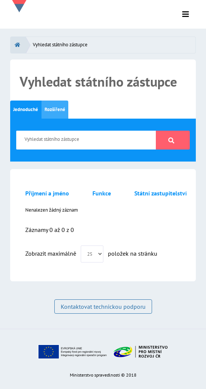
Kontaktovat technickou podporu (103, 306)
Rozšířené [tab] (55, 109)
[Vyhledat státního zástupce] (86, 140)
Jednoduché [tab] (25, 109)
